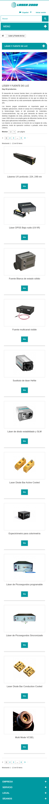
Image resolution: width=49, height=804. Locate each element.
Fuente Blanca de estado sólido (24, 278)
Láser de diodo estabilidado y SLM (24, 431)
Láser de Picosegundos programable (24, 584)
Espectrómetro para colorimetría (24, 533)
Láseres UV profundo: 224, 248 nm (24, 176)
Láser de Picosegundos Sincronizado (24, 635)
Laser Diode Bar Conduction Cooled (24, 686)
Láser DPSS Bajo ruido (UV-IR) (24, 227)
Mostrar (5, 132)
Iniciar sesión (41, 12)
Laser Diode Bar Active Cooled (24, 482)
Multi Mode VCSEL (24, 737)
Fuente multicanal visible (24, 329)
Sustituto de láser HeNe (24, 380)
